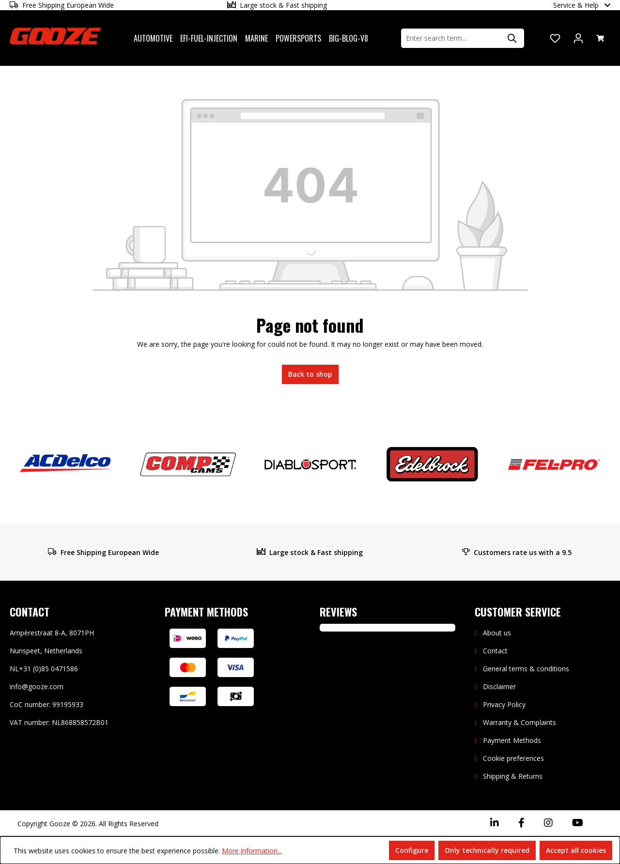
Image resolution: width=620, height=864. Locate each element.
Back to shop (310, 374)
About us (497, 632)
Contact (495, 650)
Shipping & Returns (512, 776)
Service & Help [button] (581, 5)
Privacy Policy (504, 704)
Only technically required (487, 850)
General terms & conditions (526, 668)
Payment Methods (512, 740)
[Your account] (578, 38)
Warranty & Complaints (519, 722)
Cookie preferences (513, 758)
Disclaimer (499, 686)
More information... (252, 850)
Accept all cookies (576, 850)
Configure (411, 850)
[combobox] (451, 38)
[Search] (512, 38)
